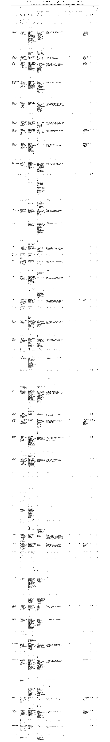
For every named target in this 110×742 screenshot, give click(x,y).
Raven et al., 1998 (23, 176)
